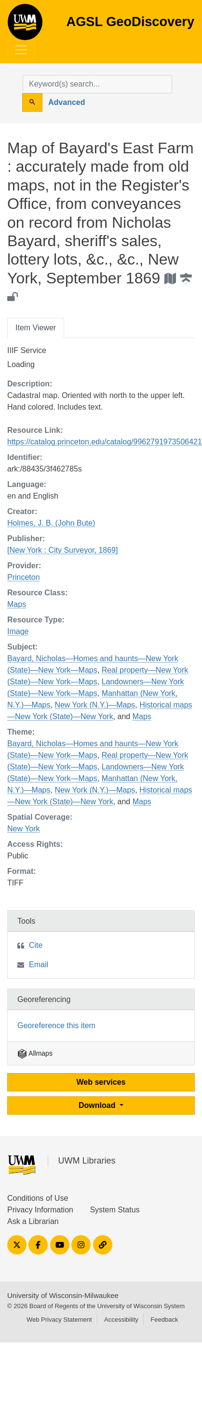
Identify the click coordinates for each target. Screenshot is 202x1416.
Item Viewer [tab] (35, 328)
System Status (114, 1210)
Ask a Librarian (33, 1221)
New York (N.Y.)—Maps (94, 705)
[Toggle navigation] (21, 49)
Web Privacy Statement (59, 1319)
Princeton (23, 577)
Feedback (164, 1319)
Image (17, 631)
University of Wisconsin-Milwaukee (63, 1295)
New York (23, 829)
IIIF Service (26, 350)
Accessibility (121, 1319)
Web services (101, 1082)
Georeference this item (56, 1025)
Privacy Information (40, 1210)
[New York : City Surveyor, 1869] (62, 550)
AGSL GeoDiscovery (25, 25)
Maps (16, 604)
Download (98, 1105)
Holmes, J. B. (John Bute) (51, 523)
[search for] (97, 84)
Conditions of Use (37, 1198)
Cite (35, 945)
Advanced (66, 102)
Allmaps (35, 1053)
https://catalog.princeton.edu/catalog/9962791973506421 (104, 442)
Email (38, 964)
